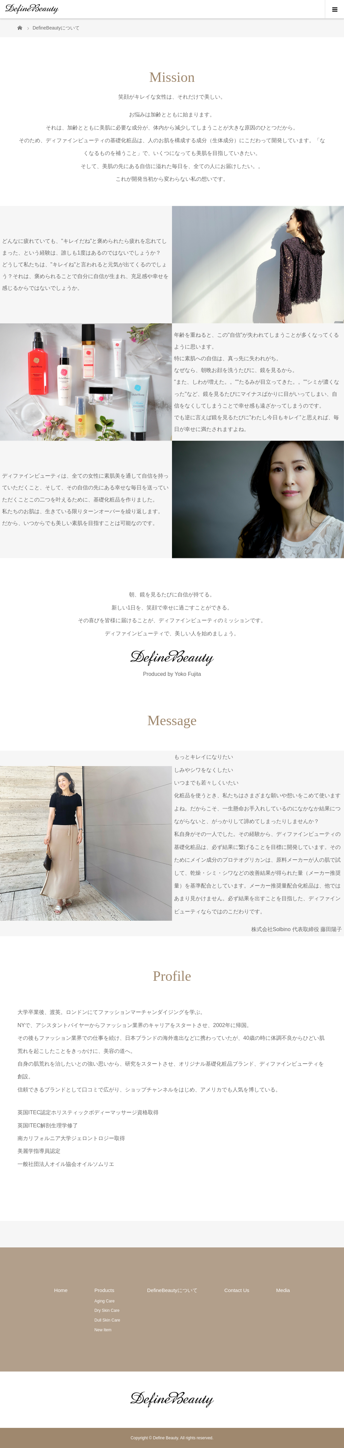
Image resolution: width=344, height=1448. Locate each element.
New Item (103, 1330)
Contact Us (236, 1290)
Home (61, 1290)
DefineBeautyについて (172, 1290)
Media (283, 1290)
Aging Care (104, 1301)
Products (104, 1290)
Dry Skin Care (107, 1310)
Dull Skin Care (107, 1320)
